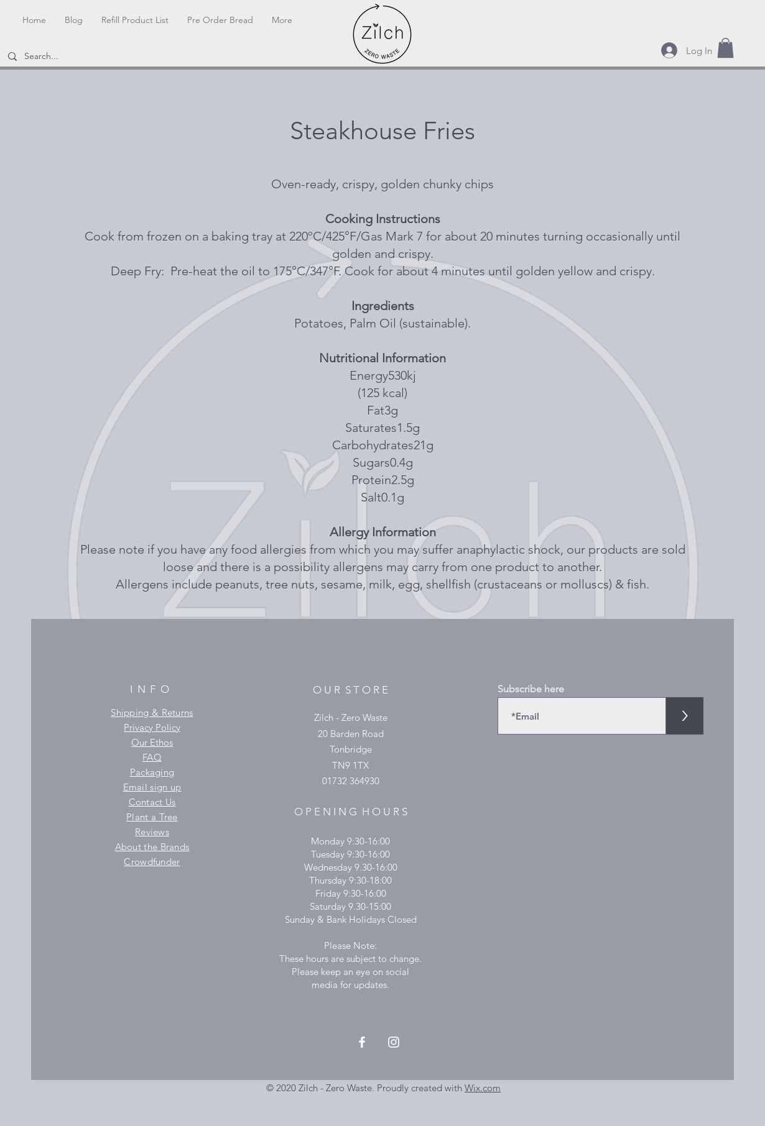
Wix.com (483, 1088)
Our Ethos (152, 742)
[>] (684, 716)
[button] (725, 48)
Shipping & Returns (152, 712)
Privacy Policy (152, 727)
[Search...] (76, 56)
